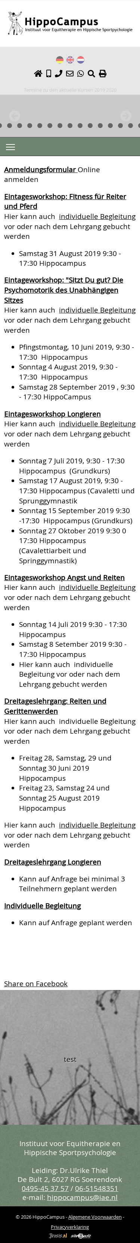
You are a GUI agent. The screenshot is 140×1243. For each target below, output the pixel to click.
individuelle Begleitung (97, 216)
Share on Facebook (36, 983)
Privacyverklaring (70, 1227)
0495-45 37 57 (45, 1188)
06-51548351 (96, 1188)
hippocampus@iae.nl (82, 1197)
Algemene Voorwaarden (95, 1216)
